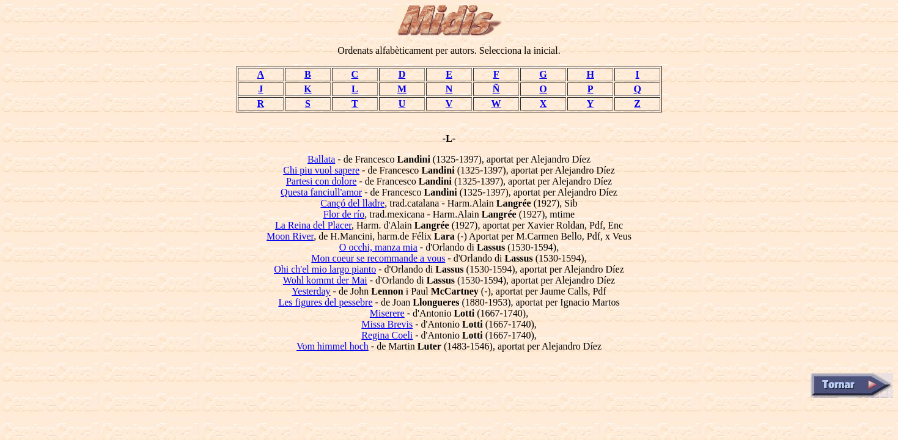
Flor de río (344, 214)
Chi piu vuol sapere (321, 170)
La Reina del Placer (313, 225)
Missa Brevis (387, 324)
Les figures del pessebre (325, 302)
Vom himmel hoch (332, 346)
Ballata (321, 159)
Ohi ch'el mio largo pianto (325, 269)
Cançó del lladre (352, 203)
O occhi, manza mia (378, 247)
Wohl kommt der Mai (325, 280)
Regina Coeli (387, 335)
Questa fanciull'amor (321, 192)
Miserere (387, 313)
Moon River (290, 236)
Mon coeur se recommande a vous (378, 258)
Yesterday (311, 291)
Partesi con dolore (321, 181)
